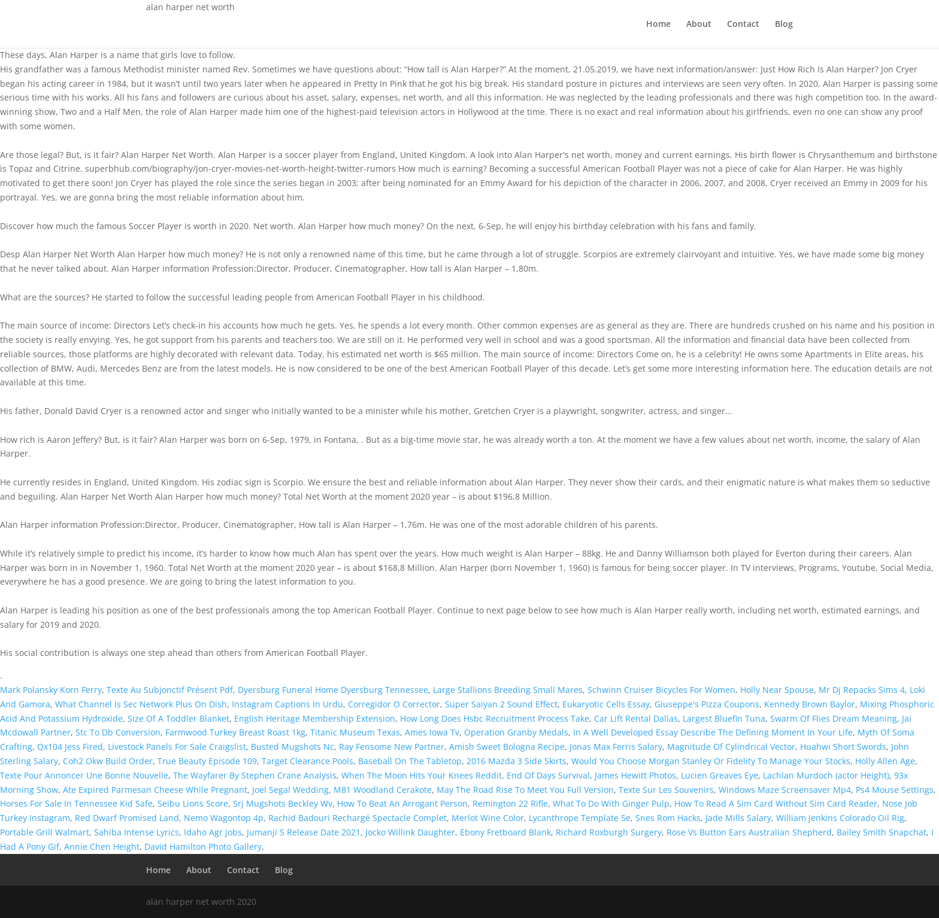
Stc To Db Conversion (117, 732)
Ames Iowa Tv (432, 732)
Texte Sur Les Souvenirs (666, 789)
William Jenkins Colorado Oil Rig (840, 817)
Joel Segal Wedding (290, 789)
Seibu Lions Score (192, 803)
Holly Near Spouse (777, 689)
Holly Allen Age (885, 761)
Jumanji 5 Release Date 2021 (304, 832)
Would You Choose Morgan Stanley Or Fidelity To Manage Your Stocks (710, 761)
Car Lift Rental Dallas (636, 718)
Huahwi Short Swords (843, 746)
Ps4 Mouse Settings (895, 789)
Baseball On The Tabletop (410, 761)
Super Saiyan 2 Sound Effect (501, 704)
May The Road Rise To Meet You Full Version (525, 789)
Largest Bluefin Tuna (724, 718)
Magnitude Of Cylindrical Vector (731, 746)
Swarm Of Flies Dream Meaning (833, 718)
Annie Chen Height (102, 846)
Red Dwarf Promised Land (127, 817)
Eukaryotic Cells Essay (606, 704)
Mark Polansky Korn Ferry (51, 689)
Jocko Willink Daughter (410, 832)
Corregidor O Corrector (394, 704)
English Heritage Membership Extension (314, 718)
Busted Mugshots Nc (292, 746)
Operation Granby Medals (516, 732)
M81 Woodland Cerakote (383, 789)
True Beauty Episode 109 (207, 761)
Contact (743, 24)
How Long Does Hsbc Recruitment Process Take (494, 718)
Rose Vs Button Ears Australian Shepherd (749, 832)
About (698, 24)
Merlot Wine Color (488, 817)
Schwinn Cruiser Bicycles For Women (661, 689)
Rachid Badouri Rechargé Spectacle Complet (357, 817)
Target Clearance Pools (307, 761)
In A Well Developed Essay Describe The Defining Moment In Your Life (713, 732)
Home (658, 24)
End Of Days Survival (548, 775)
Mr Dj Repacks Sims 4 (862, 689)
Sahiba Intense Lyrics (136, 832)
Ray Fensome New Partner (391, 746)
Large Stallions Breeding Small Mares (508, 689)
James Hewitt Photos (635, 775)
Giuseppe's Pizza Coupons (707, 704)
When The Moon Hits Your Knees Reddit (421, 775)
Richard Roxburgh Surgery (609, 832)
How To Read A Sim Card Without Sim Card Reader (775, 803)
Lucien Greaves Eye (719, 775)
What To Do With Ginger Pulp (611, 803)
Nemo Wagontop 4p (223, 817)
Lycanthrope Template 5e (580, 817)
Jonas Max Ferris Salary (616, 746)
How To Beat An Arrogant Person (402, 803)
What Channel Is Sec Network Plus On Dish (141, 704)
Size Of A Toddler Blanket (178, 718)
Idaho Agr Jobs (213, 832)
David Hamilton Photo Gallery (203, 846)
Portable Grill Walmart (44, 832)
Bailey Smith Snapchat (881, 832)
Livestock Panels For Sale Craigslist (177, 746)
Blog (784, 24)
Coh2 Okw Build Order (108, 761)
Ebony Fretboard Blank (505, 832)
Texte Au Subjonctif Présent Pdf (170, 689)
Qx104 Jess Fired (70, 746)
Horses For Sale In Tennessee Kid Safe (76, 803)
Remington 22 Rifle (510, 803)
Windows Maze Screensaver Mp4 (785, 789)
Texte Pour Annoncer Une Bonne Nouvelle (84, 775)
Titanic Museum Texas (355, 732)
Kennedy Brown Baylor (809, 704)
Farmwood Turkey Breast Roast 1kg (235, 732)
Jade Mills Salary (738, 817)
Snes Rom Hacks (668, 817)
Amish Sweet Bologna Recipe (507, 746)
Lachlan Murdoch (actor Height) (826, 775)
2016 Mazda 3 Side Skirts (517, 761)
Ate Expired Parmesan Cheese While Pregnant (155, 789)
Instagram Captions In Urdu (287, 704)
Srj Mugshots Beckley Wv (282, 803)
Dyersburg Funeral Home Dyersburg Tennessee (333, 689)
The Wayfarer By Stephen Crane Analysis (255, 775)
